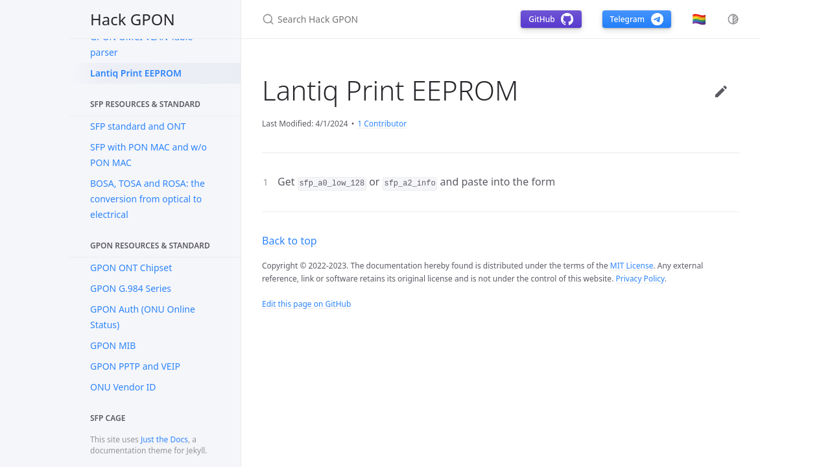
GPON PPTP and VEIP (135, 366)
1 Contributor (382, 123)
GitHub (550, 19)
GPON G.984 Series (130, 288)
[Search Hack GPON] (375, 19)
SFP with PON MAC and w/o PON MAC (148, 155)
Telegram (636, 19)
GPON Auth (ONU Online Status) (142, 317)
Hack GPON (132, 19)
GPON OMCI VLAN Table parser (141, 44)
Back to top (289, 241)
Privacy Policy (639, 278)
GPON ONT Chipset (131, 267)
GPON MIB (113, 345)
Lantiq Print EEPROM (136, 73)
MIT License (632, 265)
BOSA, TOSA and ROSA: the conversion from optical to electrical (147, 199)
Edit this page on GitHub (306, 303)
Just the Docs (164, 439)
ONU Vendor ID (123, 387)
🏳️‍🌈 (699, 19)
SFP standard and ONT (138, 126)
